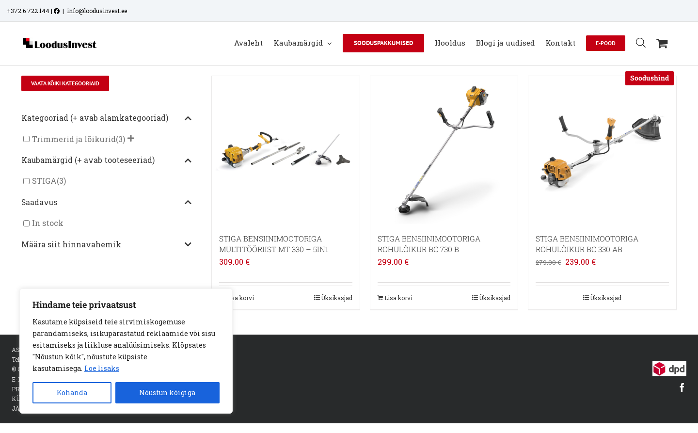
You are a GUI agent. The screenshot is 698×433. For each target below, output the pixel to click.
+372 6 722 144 (28, 11)
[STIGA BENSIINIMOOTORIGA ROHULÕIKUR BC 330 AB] (602, 150)
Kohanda (72, 392)
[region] (126, 351)
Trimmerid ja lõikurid (74, 139)
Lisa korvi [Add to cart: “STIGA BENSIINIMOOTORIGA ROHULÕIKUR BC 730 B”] (398, 298)
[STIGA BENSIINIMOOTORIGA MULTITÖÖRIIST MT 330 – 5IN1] (286, 150)
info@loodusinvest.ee (97, 11)
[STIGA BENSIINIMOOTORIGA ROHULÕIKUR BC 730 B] (444, 150)
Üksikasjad (336, 298)
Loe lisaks (101, 368)
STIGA (44, 181)
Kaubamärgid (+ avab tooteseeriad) (106, 160)
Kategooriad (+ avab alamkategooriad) (106, 118)
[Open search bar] (641, 42)
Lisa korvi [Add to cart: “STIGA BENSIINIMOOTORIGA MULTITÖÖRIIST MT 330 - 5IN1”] (240, 298)
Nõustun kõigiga (167, 392)
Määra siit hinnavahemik (106, 245)
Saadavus (106, 202)
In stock (47, 223)
